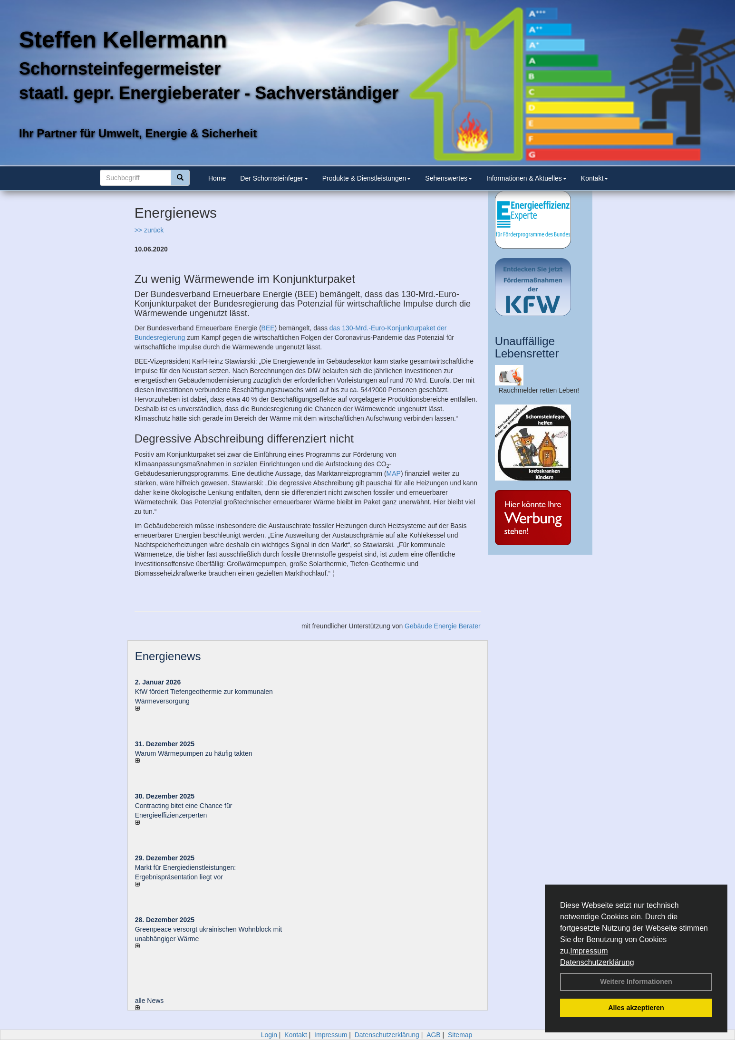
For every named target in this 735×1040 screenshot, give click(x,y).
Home (217, 178)
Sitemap (460, 1035)
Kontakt (594, 178)
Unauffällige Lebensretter (527, 347)
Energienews (168, 656)
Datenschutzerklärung (597, 962)
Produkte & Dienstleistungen (366, 178)
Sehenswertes (448, 178)
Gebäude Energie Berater (443, 626)
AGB (433, 1035)
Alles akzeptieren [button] (636, 1007)
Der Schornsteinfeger (274, 178)
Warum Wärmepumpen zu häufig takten (193, 753)
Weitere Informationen (636, 981)
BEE (268, 328)
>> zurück (149, 230)
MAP (394, 473)
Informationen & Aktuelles (526, 178)
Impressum (589, 951)
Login (269, 1035)
